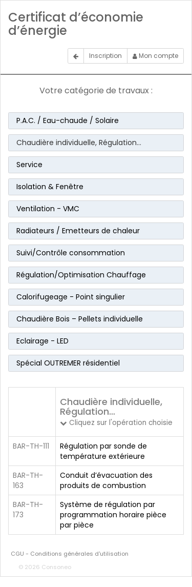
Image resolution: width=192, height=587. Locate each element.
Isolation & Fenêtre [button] (49, 186)
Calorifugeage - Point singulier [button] (70, 297)
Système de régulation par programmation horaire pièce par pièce (113, 514)
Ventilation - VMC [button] (47, 209)
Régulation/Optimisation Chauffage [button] (81, 275)
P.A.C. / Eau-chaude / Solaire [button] (67, 120)
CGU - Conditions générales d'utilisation (70, 554)
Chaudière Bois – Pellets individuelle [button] (79, 319)
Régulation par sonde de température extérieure (103, 451)
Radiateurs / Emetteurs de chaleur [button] (78, 231)
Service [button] (29, 164)
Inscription (105, 55)
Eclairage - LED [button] (42, 341)
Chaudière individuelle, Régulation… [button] (78, 142)
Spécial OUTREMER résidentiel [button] (68, 363)
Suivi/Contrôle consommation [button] (70, 253)
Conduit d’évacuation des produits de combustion (106, 480)
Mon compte (155, 55)
